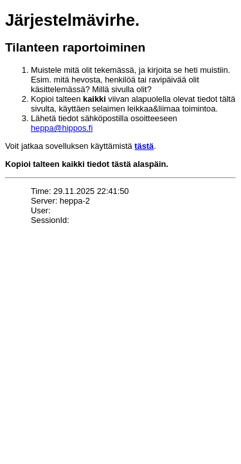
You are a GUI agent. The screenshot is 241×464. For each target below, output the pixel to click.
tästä (144, 146)
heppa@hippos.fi (62, 128)
